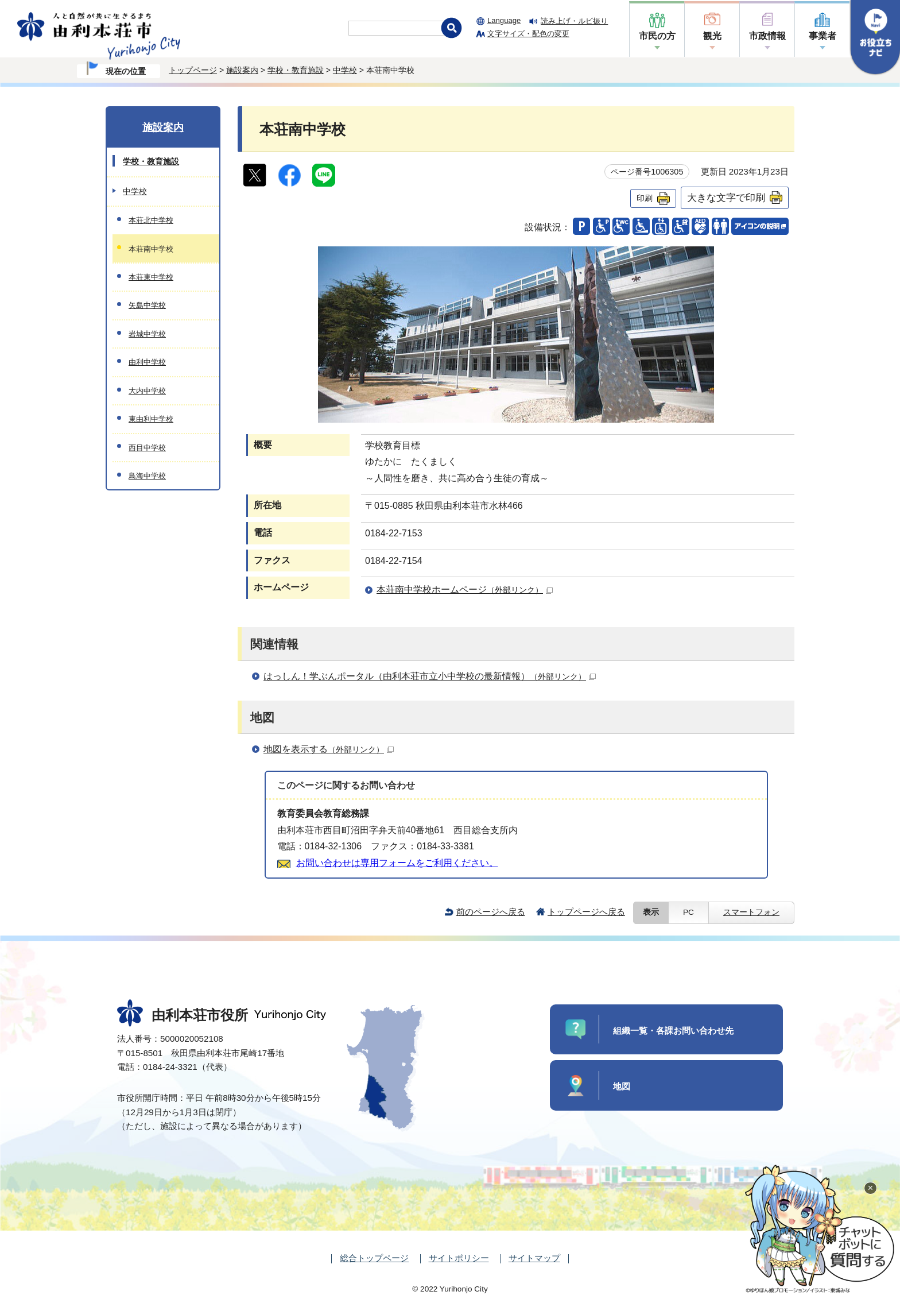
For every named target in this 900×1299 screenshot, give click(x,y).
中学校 (345, 70)
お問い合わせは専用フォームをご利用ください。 (397, 863)
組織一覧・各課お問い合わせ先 (673, 1030)
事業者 (822, 36)
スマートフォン (751, 912)
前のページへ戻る (490, 912)
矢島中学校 (147, 305)
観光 (712, 36)
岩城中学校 (147, 334)
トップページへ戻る (586, 912)
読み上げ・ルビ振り (574, 21)
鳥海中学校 (147, 475)
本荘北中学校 (151, 220)
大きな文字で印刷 (726, 197)
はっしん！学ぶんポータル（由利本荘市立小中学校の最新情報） (429, 676)
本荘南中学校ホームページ (465, 589)
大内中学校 (147, 390)
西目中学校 (147, 447)
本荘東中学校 (151, 277)
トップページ (193, 70)
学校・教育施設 (295, 70)
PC (688, 912)
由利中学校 (147, 362)
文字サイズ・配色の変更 (528, 33)
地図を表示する (328, 749)
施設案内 (242, 70)
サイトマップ (534, 1258)
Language (504, 20)
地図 (621, 1086)
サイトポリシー (459, 1258)
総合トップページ (374, 1258)
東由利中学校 (151, 419)
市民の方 (657, 36)
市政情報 (767, 36)
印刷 (645, 198)
